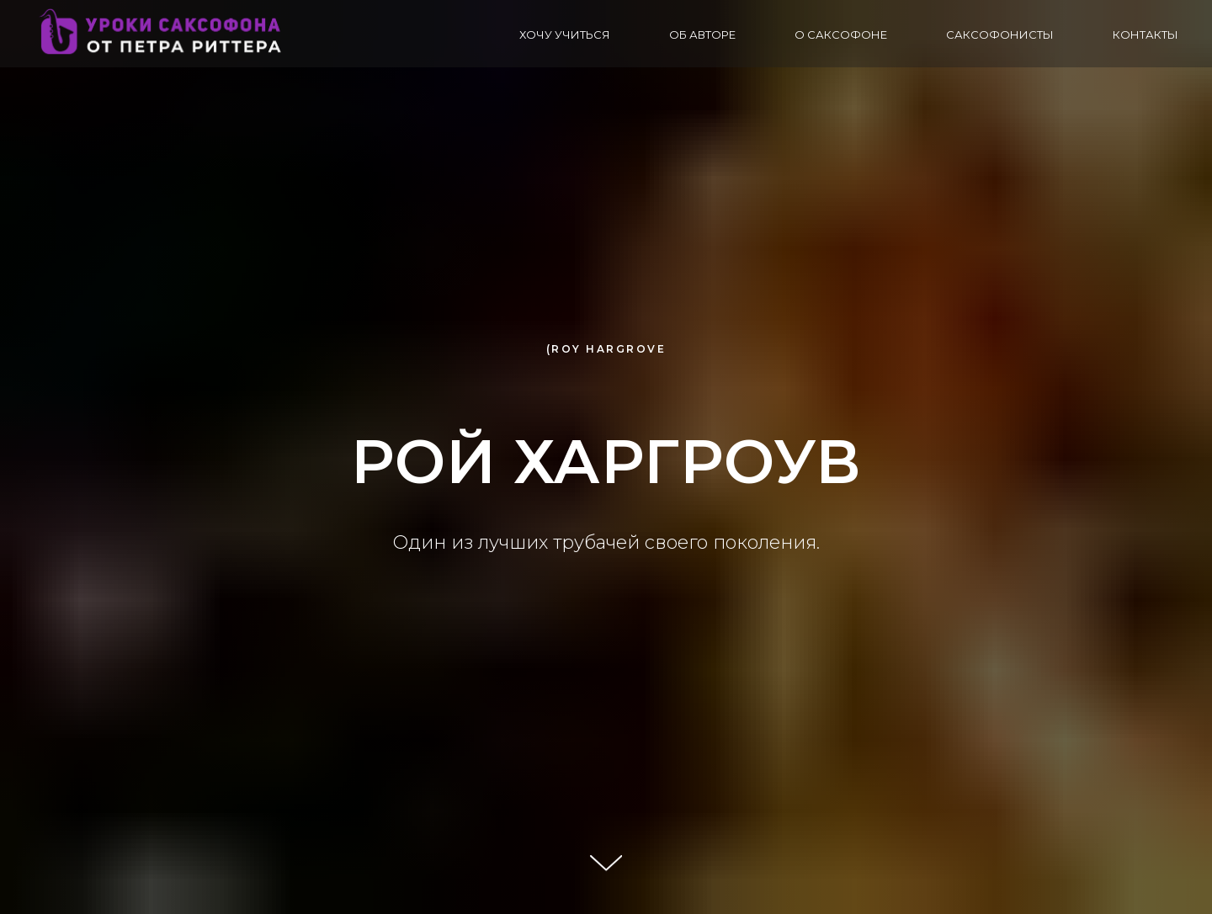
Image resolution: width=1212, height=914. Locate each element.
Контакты (1145, 34)
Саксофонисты (1000, 34)
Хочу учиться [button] (564, 34)
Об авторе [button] (702, 34)
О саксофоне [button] (841, 34)
